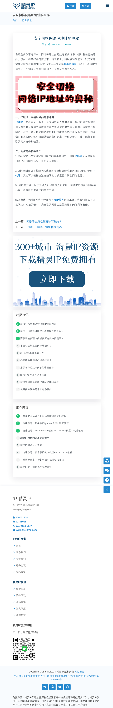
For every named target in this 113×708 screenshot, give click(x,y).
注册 (71, 6)
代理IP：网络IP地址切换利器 (44, 227)
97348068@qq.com (25, 530)
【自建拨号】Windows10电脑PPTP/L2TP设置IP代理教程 (49, 431)
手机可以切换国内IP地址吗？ (34, 346)
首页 (15, 20)
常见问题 (21, 608)
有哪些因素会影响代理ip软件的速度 (37, 382)
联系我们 (21, 552)
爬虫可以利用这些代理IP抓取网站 (36, 324)
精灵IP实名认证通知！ (30, 445)
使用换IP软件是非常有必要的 (34, 389)
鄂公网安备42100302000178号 (29, 676)
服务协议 (21, 565)
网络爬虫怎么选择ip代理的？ (44, 221)
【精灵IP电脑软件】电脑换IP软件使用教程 (41, 416)
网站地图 (79, 671)
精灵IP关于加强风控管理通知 (34, 467)
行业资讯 (27, 20)
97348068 (19, 521)
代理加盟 (21, 615)
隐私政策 (21, 572)
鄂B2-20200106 (78, 676)
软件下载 (21, 595)
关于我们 (21, 559)
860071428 (20, 517)
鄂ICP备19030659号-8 (58, 676)
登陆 (85, 6)
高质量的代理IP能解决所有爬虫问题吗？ (40, 338)
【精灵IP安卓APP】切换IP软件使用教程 (40, 460)
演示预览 (21, 602)
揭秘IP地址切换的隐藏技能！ (34, 360)
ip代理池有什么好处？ (30, 353)
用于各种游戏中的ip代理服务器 (35, 368)
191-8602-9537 (22, 525)
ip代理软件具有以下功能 (31, 375)
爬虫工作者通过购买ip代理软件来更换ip (39, 331)
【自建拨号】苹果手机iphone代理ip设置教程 (42, 424)
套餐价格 (21, 589)
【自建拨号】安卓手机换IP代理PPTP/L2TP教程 (44, 453)
